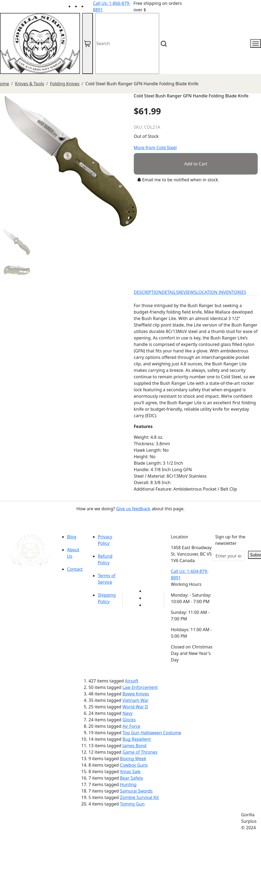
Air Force (131, 726)
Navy (127, 713)
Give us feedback (133, 509)
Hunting (128, 784)
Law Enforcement (140, 687)
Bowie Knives (135, 694)
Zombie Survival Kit (139, 797)
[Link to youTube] (147, 591)
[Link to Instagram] (89, 6)
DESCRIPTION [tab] (148, 292)
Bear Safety (131, 778)
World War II (135, 707)
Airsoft (131, 681)
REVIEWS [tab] (187, 292)
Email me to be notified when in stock (177, 180)
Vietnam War (135, 700)
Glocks (129, 720)
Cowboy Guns (134, 765)
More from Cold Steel (155, 148)
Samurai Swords (136, 791)
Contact (75, 569)
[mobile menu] (255, 43)
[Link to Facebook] (147, 598)
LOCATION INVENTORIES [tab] (221, 292)
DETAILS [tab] (170, 292)
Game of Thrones (139, 752)
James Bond (134, 746)
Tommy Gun (132, 804)
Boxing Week (133, 759)
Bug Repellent (136, 739)
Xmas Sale (130, 771)
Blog (71, 537)
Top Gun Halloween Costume (151, 733)
